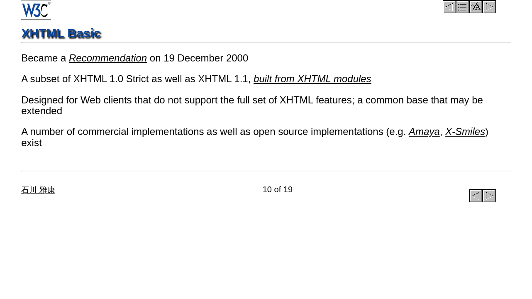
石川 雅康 (38, 190)
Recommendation (108, 58)
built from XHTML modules (312, 78)
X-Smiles (465, 131)
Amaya (424, 131)
